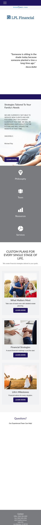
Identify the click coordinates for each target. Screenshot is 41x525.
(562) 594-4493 (22, 516)
